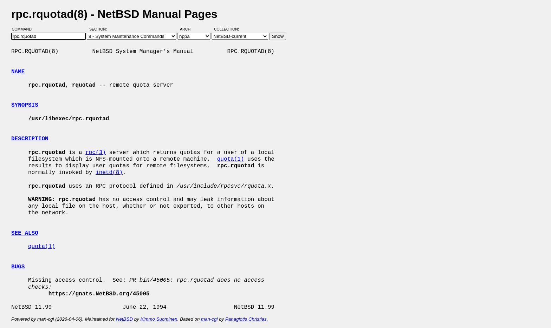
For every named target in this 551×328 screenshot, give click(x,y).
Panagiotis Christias (246, 319)
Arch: (189, 29)
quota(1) (230, 159)
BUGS (18, 267)
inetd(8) (109, 172)
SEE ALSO (24, 233)
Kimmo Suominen (158, 319)
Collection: (226, 29)
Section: (99, 29)
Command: (24, 29)
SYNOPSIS (24, 105)
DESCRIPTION (29, 139)
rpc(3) (95, 152)
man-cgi (209, 319)
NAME (18, 72)
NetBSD (124, 319)
